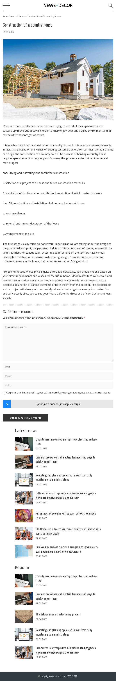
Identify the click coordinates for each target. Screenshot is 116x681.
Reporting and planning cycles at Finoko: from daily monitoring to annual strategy (64, 477)
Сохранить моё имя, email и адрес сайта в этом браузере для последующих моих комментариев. (58, 392)
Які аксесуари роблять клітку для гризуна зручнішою (66, 513)
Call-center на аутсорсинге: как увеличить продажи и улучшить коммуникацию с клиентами (66, 495)
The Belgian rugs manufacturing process (58, 614)
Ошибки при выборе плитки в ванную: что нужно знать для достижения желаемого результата (67, 549)
